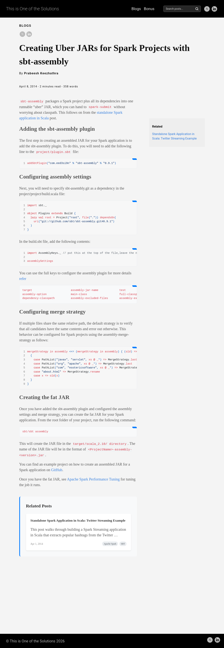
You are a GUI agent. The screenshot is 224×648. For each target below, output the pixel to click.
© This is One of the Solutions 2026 (35, 640)
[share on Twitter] (22, 34)
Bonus (149, 9)
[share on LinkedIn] (29, 34)
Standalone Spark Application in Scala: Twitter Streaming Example (78, 520)
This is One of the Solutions (32, 8)
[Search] (196, 8)
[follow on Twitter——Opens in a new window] (207, 9)
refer (22, 278)
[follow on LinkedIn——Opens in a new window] (214, 9)
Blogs (136, 9)
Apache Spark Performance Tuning (93, 479)
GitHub (56, 469)
